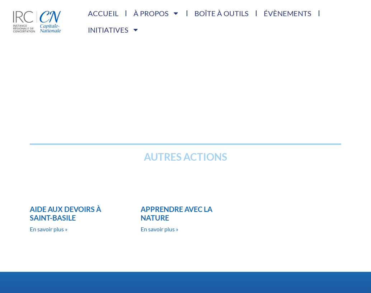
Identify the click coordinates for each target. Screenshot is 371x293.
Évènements (287, 13)
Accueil (103, 13)
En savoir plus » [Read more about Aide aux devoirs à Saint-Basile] (48, 229)
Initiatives (113, 30)
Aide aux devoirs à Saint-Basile (65, 213)
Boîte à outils (221, 13)
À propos (156, 13)
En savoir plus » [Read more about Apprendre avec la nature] (159, 229)
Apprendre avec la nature (176, 213)
